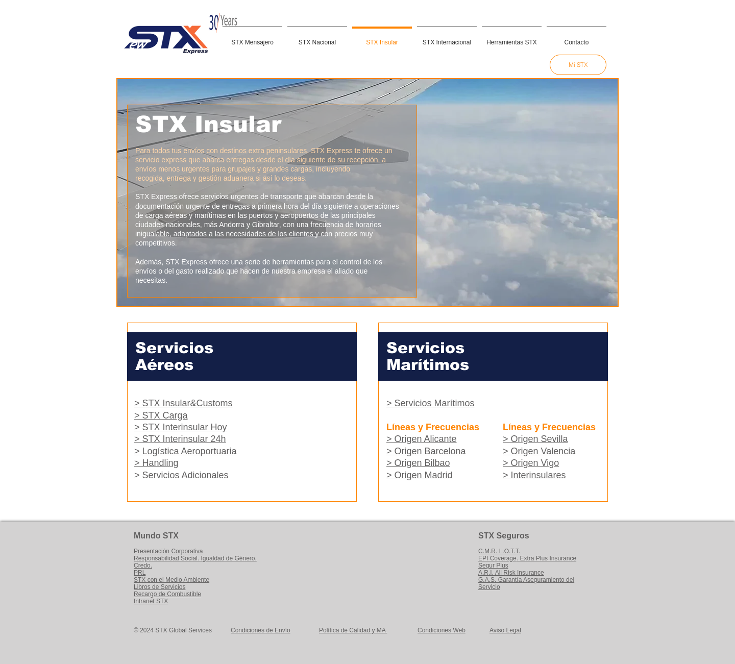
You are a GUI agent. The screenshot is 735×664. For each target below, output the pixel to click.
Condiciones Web (441, 630)
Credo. (143, 565)
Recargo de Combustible (167, 594)
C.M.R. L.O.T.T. (499, 551)
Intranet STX (151, 601)
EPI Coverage (497, 558)
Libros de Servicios (159, 587)
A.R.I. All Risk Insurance (511, 572)
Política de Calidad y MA (353, 630)
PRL (139, 572)
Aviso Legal (505, 630)
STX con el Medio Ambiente (171, 579)
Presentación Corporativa (168, 551)
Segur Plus (493, 565)
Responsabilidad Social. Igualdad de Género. (195, 558)
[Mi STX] (578, 65)
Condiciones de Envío (260, 630)
